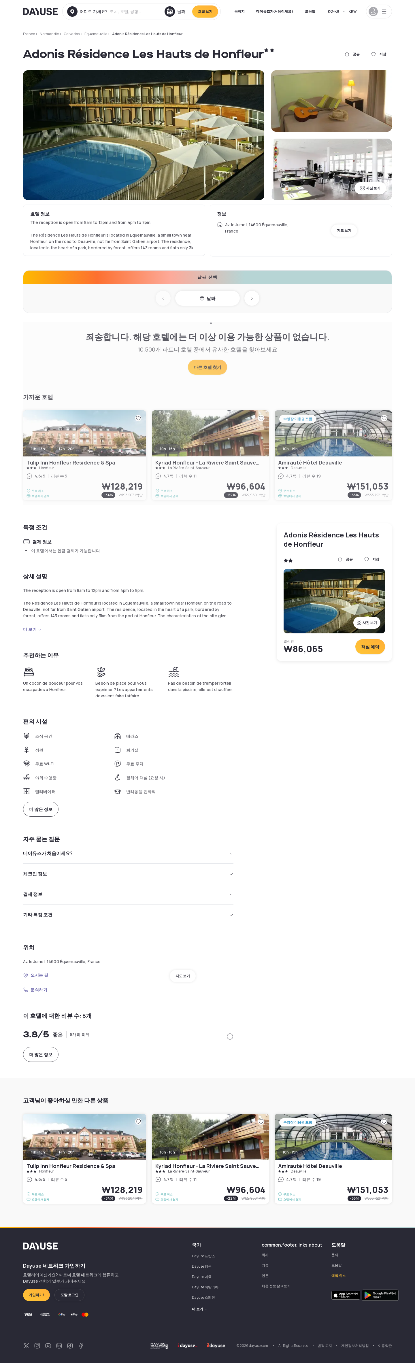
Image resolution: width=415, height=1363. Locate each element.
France (29, 33)
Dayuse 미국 (202, 1276)
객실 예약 (370, 647)
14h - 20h (67, 1152)
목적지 (239, 11)
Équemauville (95, 33)
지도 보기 (344, 230)
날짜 (207, 298)
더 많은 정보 (40, 809)
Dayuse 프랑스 (203, 1255)
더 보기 (32, 629)
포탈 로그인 (69, 1294)
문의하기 (35, 989)
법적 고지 (325, 1345)
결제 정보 (128, 894)
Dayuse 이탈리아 (205, 1287)
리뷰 (265, 1265)
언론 (265, 1275)
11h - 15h (38, 1152)
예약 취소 (338, 1275)
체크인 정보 (128, 874)
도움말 (310, 11)
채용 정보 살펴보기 (276, 1285)
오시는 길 (35, 975)
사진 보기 (370, 188)
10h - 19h (290, 1152)
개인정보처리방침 (355, 1345)
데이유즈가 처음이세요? (274, 11)
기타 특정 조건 (128, 914)
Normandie (49, 33)
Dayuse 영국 (202, 1266)
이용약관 (385, 1345)
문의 (334, 1254)
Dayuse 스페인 (203, 1297)
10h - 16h (167, 1152)
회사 (265, 1254)
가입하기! (36, 1294)
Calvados (72, 33)
